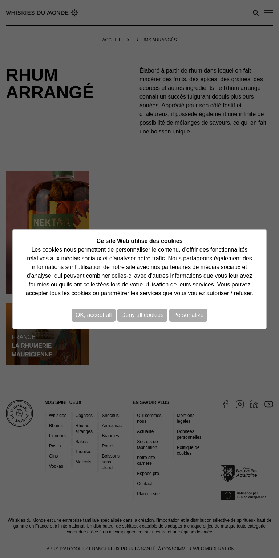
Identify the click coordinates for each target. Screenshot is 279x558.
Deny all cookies (142, 315)
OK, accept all (94, 315)
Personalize (188, 315)
